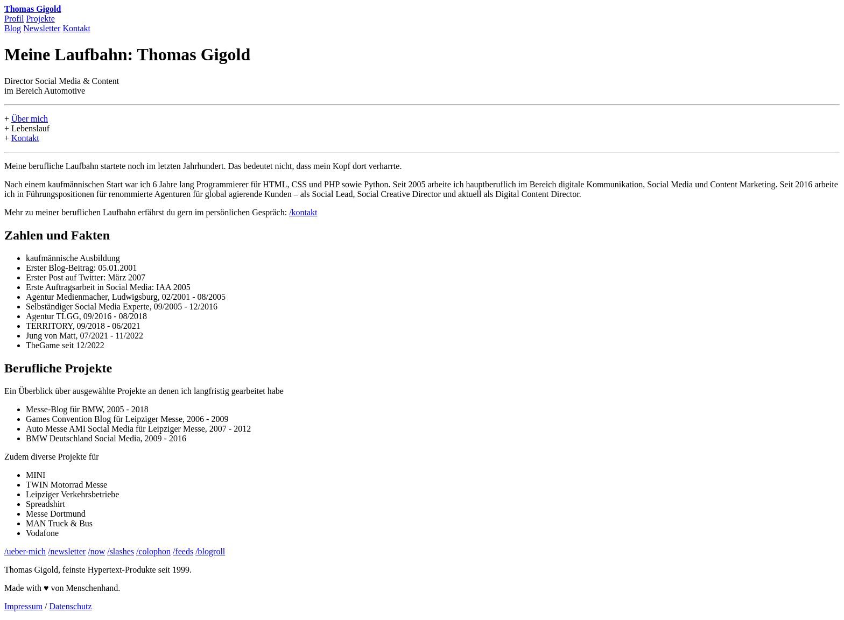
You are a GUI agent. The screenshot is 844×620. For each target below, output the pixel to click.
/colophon (153, 551)
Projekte (40, 18)
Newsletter (41, 28)
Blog (12, 28)
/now (96, 551)
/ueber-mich (25, 551)
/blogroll (210, 551)
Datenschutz (71, 606)
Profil (14, 18)
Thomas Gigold (32, 8)
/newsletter (67, 551)
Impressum (23, 606)
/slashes (120, 551)
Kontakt (76, 28)
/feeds (183, 551)
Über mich (29, 118)
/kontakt (303, 212)
